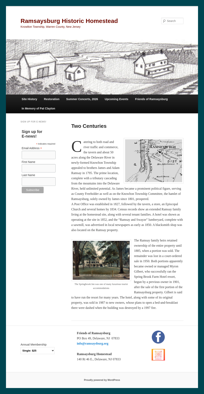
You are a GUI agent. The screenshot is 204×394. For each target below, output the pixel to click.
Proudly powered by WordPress (102, 380)
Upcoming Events (116, 99)
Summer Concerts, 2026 (82, 99)
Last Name (28, 175)
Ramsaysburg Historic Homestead (69, 21)
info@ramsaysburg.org (92, 343)
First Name (28, 162)
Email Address (32, 148)
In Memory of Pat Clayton (38, 108)
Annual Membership (33, 344)
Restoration (52, 99)
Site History (29, 99)
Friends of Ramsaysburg (151, 99)
